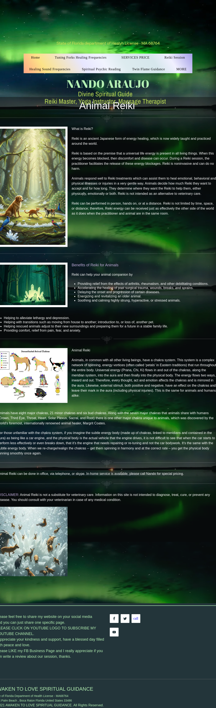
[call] (136, 618)
